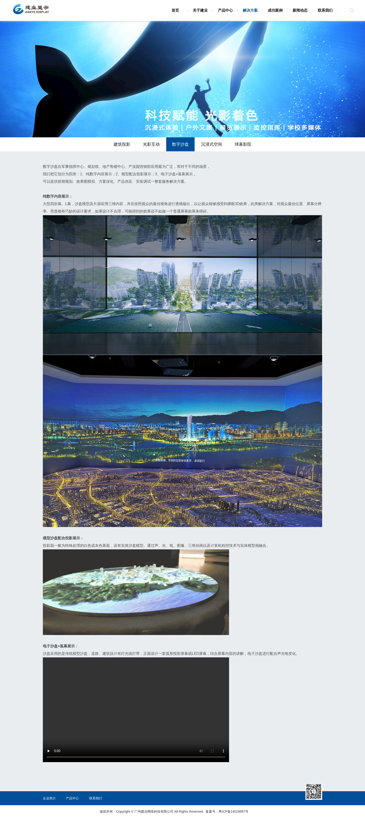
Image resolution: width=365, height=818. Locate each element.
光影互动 (151, 144)
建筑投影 (122, 144)
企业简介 (49, 798)
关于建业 (200, 10)
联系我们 (325, 10)
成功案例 (275, 10)
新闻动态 (300, 10)
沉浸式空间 (211, 144)
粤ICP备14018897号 (233, 811)
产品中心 (225, 10)
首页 (175, 10)
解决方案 (250, 10)
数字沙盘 (180, 144)
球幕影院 (243, 144)
